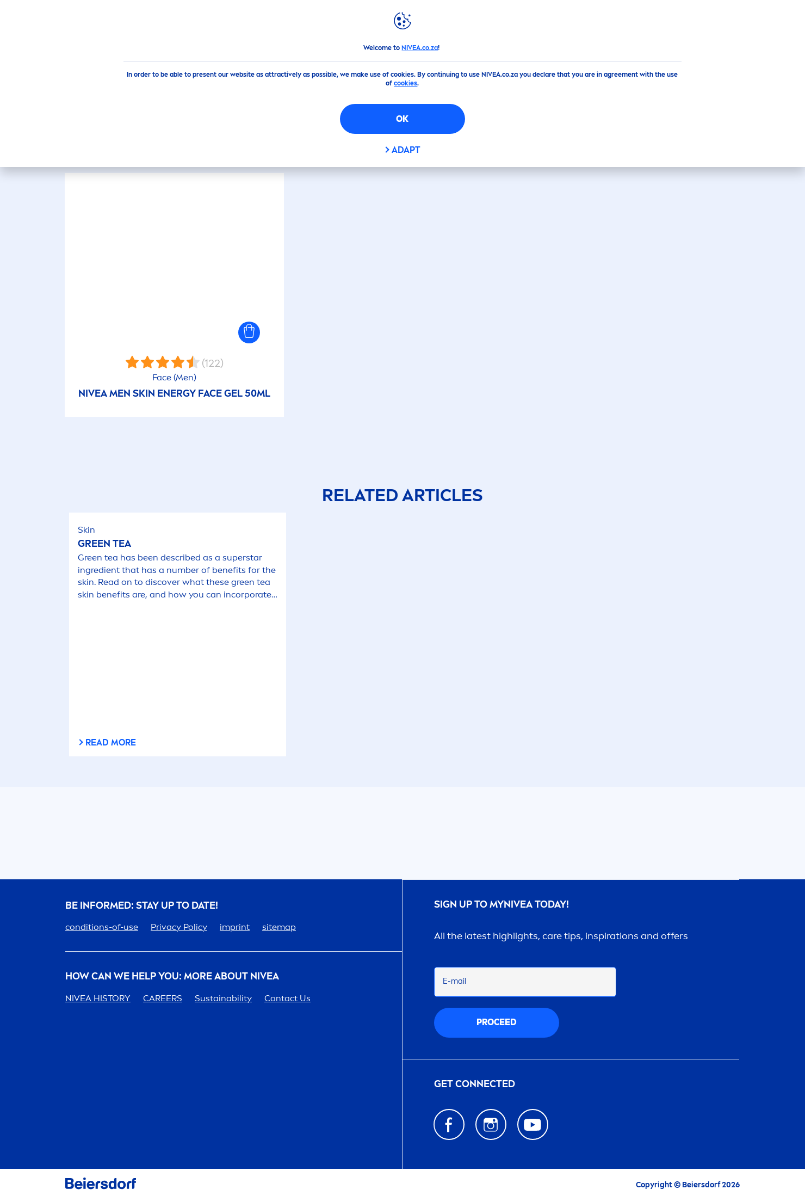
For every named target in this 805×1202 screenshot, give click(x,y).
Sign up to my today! (501, 904)
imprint (235, 927)
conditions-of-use (101, 927)
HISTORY (98, 998)
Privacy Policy (179, 927)
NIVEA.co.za (419, 48)
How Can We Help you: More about (172, 976)
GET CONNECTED (474, 1084)
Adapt (406, 150)
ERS (162, 998)
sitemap (279, 927)
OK (402, 119)
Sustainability (223, 998)
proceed (496, 1022)
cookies (405, 83)
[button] (249, 332)
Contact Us (287, 998)
